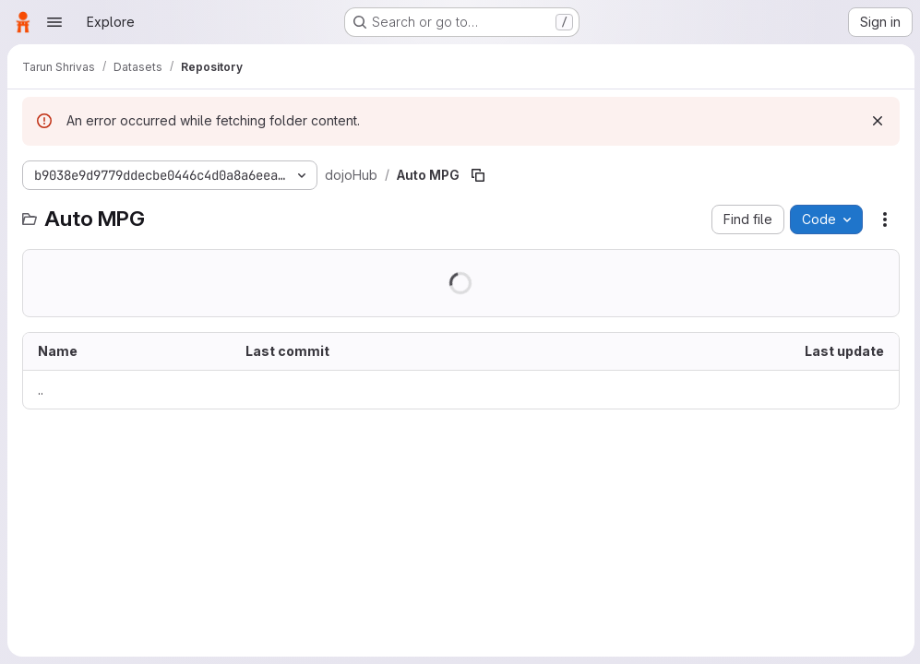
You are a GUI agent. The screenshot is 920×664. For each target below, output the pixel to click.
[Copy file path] (478, 175)
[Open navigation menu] (54, 22)
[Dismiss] (876, 121)
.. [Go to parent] (40, 389)
